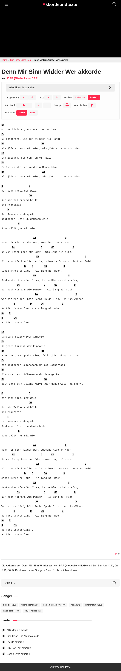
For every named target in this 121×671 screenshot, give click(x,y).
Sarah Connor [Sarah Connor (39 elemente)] (11, 611)
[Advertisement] (60, 34)
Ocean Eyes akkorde (18, 654)
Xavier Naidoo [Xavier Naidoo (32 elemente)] (33, 611)
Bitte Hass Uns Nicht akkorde (22, 636)
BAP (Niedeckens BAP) (22, 78)
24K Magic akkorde (17, 630)
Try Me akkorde (15, 642)
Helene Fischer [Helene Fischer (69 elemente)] (29, 605)
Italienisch (80, 97)
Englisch (94, 97)
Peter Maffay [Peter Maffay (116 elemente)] (93, 605)
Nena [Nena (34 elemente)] (75, 605)
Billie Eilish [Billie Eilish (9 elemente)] (9, 605)
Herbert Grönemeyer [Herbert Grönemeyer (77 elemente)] (54, 605)
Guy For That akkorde (18, 648)
